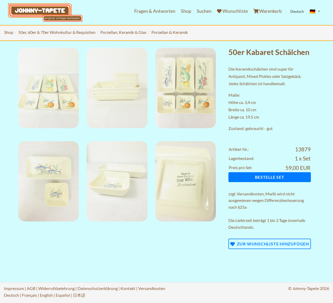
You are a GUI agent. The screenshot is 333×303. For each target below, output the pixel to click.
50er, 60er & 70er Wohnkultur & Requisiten (56, 32)
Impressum (14, 288)
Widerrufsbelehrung (56, 288)
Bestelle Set (269, 177)
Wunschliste (232, 11)
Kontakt (127, 288)
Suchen (204, 11)
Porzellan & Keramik (169, 32)
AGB (31, 288)
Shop (186, 11)
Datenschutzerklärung (98, 288)
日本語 (79, 295)
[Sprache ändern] (315, 11)
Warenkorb (267, 11)
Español (63, 295)
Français (29, 295)
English (46, 295)
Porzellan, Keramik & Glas (123, 32)
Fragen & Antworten (154, 11)
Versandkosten (250, 193)
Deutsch (11, 295)
